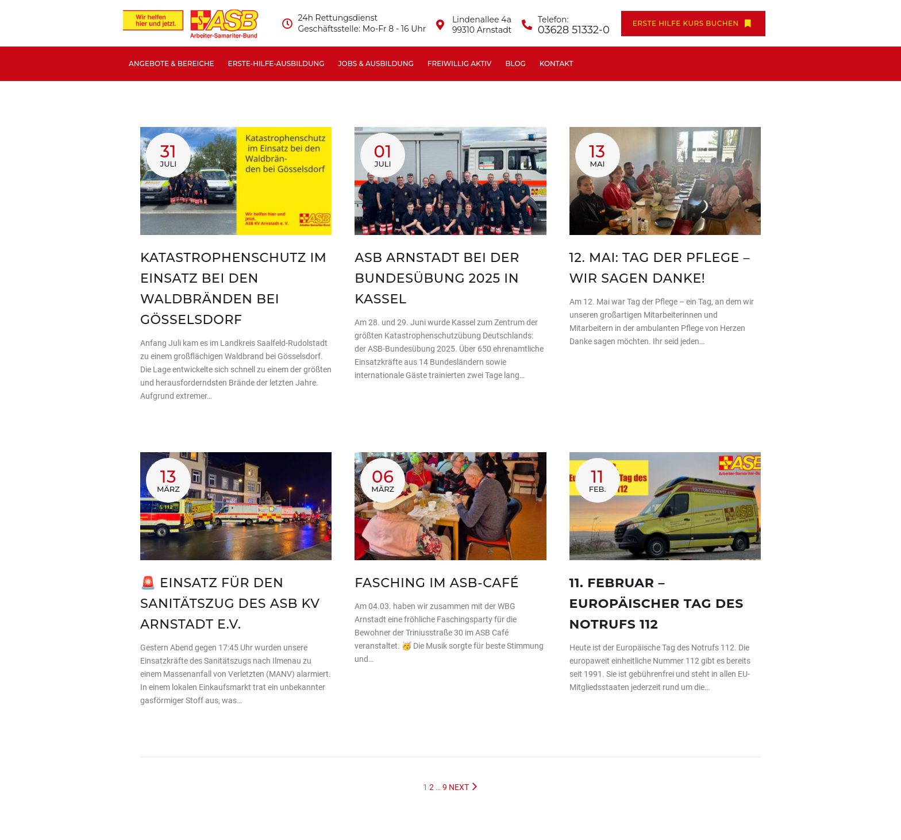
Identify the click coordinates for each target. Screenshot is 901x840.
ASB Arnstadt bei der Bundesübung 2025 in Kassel (437, 278)
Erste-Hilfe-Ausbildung (276, 63)
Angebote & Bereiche (171, 63)
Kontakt (556, 63)
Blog (515, 63)
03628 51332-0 (574, 30)
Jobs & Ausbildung (375, 63)
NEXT (464, 787)
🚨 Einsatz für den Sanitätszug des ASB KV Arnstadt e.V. (230, 603)
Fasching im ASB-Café (437, 583)
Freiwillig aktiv (460, 63)
